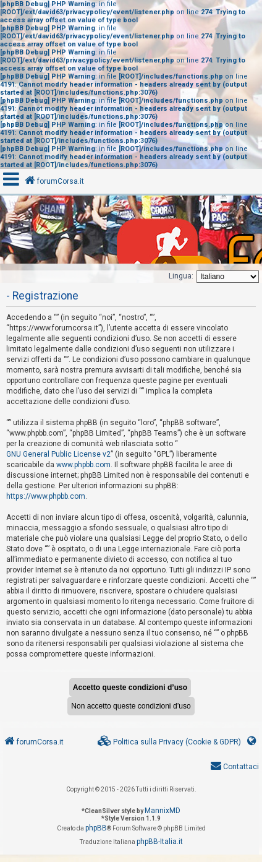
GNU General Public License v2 (58, 454)
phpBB (96, 828)
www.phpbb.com (83, 464)
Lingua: (181, 276)
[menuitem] (169, 742)
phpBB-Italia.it (160, 841)
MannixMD (162, 810)
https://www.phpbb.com (45, 496)
